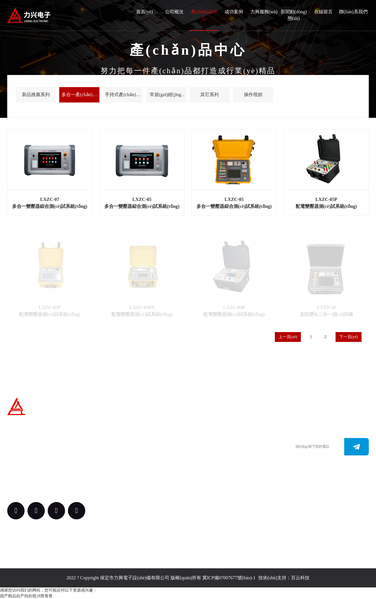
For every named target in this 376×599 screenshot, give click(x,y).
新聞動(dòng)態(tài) (294, 15)
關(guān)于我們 (150, 430)
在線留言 (323, 11)
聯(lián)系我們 (353, 11)
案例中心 (146, 486)
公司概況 (174, 11)
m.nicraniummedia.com (215, 460)
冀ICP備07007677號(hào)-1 (228, 577)
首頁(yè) (144, 11)
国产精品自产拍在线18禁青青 (26, 596)
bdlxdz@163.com (209, 469)
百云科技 (300, 577)
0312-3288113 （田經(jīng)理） (222, 443)
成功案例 (234, 11)
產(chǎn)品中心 (204, 15)
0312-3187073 (206, 451)
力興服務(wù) (263, 11)
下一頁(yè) (348, 337)
